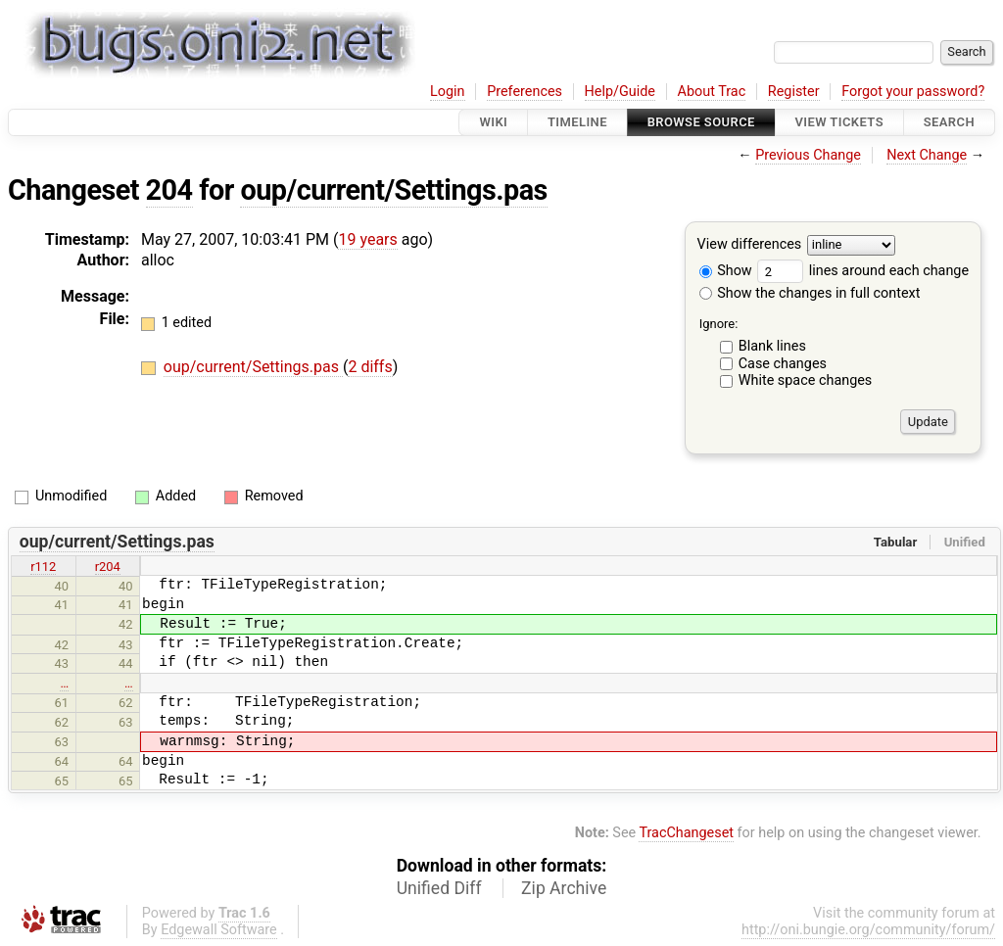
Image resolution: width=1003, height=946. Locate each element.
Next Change (926, 155)
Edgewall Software (219, 930)
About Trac (712, 91)
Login (447, 91)
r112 (43, 566)
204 (169, 190)
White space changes (806, 380)
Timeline (577, 122)
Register (794, 91)
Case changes (783, 363)
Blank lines (772, 346)
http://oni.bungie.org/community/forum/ (868, 930)
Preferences (524, 91)
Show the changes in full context (810, 293)
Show (725, 270)
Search (949, 122)
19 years (367, 239)
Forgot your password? (912, 91)
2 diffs (370, 366)
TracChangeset (686, 833)
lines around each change (863, 270)
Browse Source (701, 122)
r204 (107, 566)
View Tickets (839, 122)
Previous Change (808, 155)
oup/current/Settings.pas (393, 190)
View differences (749, 245)
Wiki (493, 122)
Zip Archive (563, 888)
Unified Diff (439, 888)
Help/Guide (620, 91)
